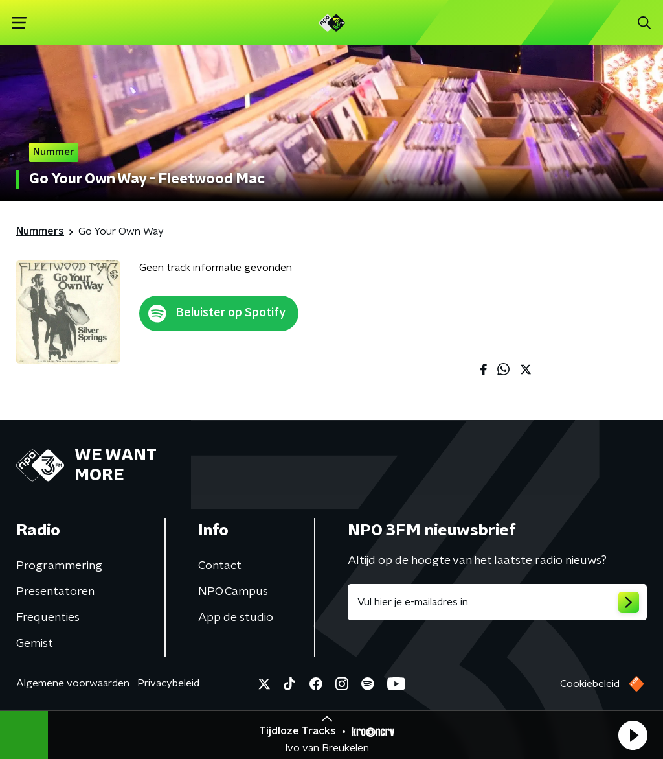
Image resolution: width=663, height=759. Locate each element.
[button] (632, 735)
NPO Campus (233, 592)
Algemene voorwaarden (72, 683)
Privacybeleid (168, 683)
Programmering (59, 566)
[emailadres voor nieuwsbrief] (497, 602)
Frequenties (48, 618)
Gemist (34, 643)
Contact (220, 566)
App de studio (235, 618)
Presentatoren (55, 592)
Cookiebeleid (590, 684)
